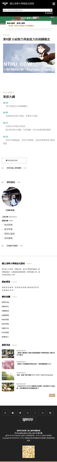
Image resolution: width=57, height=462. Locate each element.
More (52, 395)
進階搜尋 (49, 13)
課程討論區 (9, 233)
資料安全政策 (21, 431)
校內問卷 (8, 225)
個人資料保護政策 (34, 431)
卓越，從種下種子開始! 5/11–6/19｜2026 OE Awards (35, 375)
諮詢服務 (8, 238)
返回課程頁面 (12, 160)
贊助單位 (5, 306)
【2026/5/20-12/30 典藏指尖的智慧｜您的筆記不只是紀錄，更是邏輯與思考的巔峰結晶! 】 (36, 387)
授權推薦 (5, 315)
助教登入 (5, 337)
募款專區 (6, 281)
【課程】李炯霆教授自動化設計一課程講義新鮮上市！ (34, 364)
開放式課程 (11, 23)
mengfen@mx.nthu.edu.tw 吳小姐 (29, 433)
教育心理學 (21, 23)
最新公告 (5, 328)
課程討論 (5, 302)
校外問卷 (8, 229)
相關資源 (5, 311)
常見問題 (5, 332)
